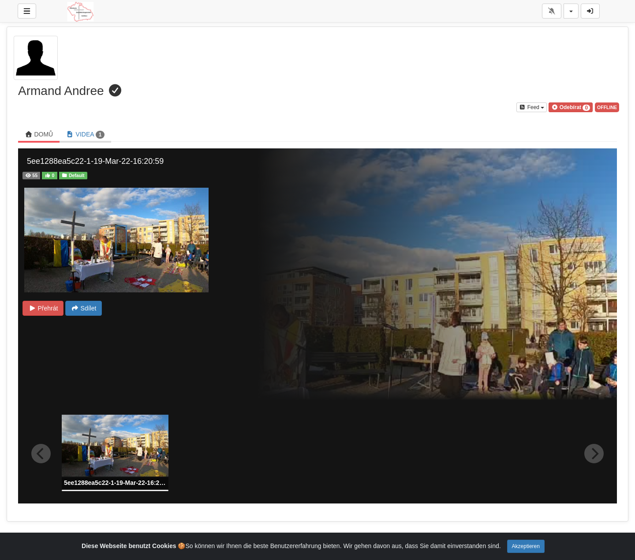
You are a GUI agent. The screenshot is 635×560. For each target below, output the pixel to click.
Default (73, 175)
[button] (571, 107)
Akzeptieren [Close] (526, 546)
